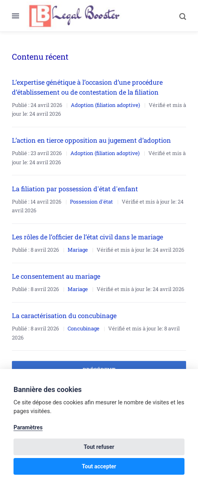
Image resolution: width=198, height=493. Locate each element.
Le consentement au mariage (56, 276)
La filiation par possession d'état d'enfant (75, 188)
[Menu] (19, 16)
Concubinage (83, 328)
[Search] (178, 16)
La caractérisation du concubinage (64, 315)
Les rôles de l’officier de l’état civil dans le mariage (87, 237)
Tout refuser (99, 447)
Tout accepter (99, 466)
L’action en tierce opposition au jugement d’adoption (91, 140)
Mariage (78, 249)
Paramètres (28, 427)
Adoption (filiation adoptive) (105, 105)
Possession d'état (91, 201)
